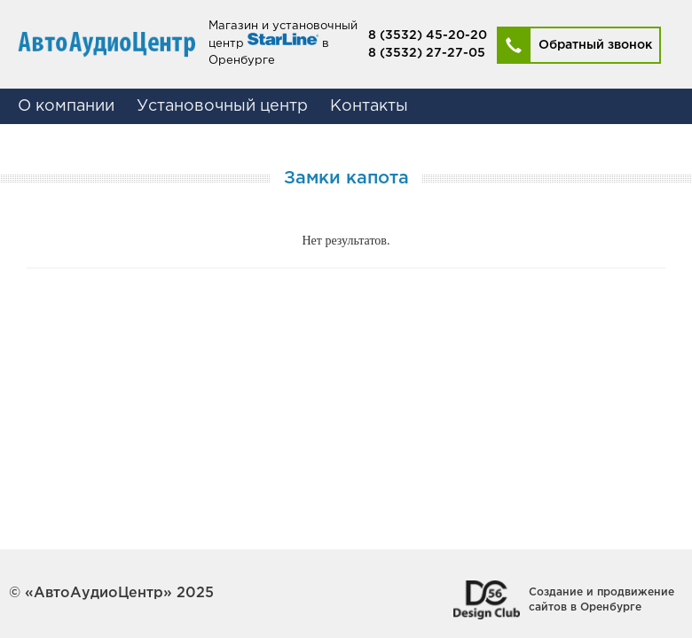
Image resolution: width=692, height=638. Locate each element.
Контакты (369, 106)
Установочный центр (222, 106)
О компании (66, 106)
